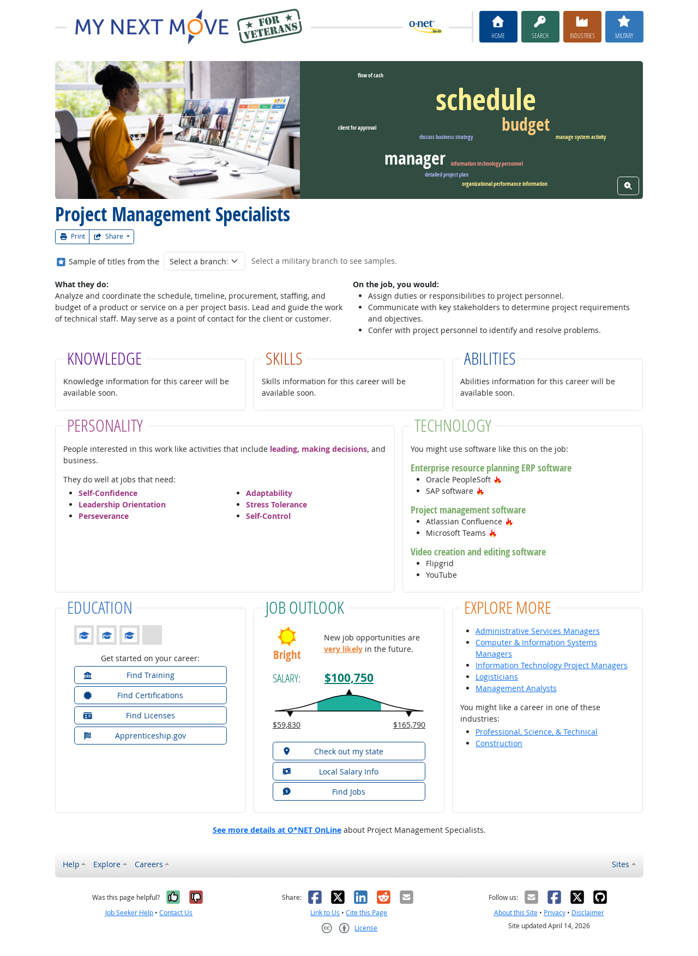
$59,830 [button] (286, 724)
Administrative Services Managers (538, 631)
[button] (498, 479)
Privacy (554, 912)
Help (71, 864)
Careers (149, 864)
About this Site (516, 912)
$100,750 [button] (349, 678)
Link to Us (325, 912)
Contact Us (175, 912)
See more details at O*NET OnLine (277, 830)
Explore (107, 864)
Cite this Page (366, 912)
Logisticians (497, 676)
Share (109, 236)
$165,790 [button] (409, 724)
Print (72, 236)
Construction (499, 743)
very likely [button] (343, 649)
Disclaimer (587, 912)
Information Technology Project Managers (552, 665)
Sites (620, 864)
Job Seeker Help (129, 912)
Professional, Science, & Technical (537, 732)
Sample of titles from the (114, 261)
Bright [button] (287, 655)
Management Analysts (516, 688)
